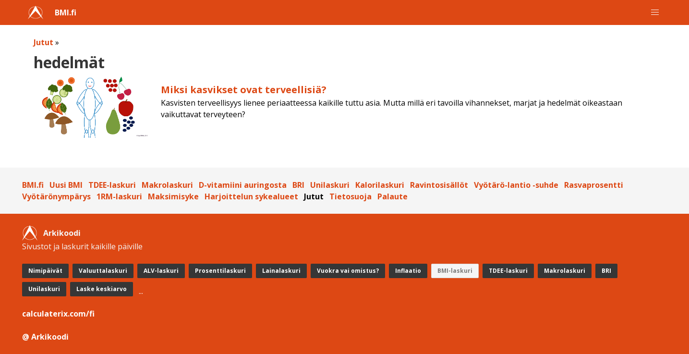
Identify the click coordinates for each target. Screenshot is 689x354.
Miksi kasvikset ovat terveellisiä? (243, 89)
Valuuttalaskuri (103, 271)
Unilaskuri (330, 185)
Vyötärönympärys (56, 196)
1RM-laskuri (119, 196)
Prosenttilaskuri (220, 271)
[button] (654, 12)
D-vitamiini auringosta (243, 185)
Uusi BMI (66, 185)
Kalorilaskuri (379, 185)
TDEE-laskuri (112, 185)
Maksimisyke (173, 196)
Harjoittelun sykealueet (251, 196)
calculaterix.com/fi (58, 313)
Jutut (43, 42)
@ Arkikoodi (45, 336)
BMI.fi (65, 12)
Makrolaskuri (167, 185)
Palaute (392, 196)
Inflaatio (408, 271)
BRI (298, 185)
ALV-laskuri (161, 271)
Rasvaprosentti (593, 185)
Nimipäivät (45, 271)
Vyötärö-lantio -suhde (516, 185)
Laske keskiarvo (101, 289)
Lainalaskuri (281, 271)
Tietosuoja (350, 196)
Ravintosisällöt (439, 185)
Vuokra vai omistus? (348, 271)
